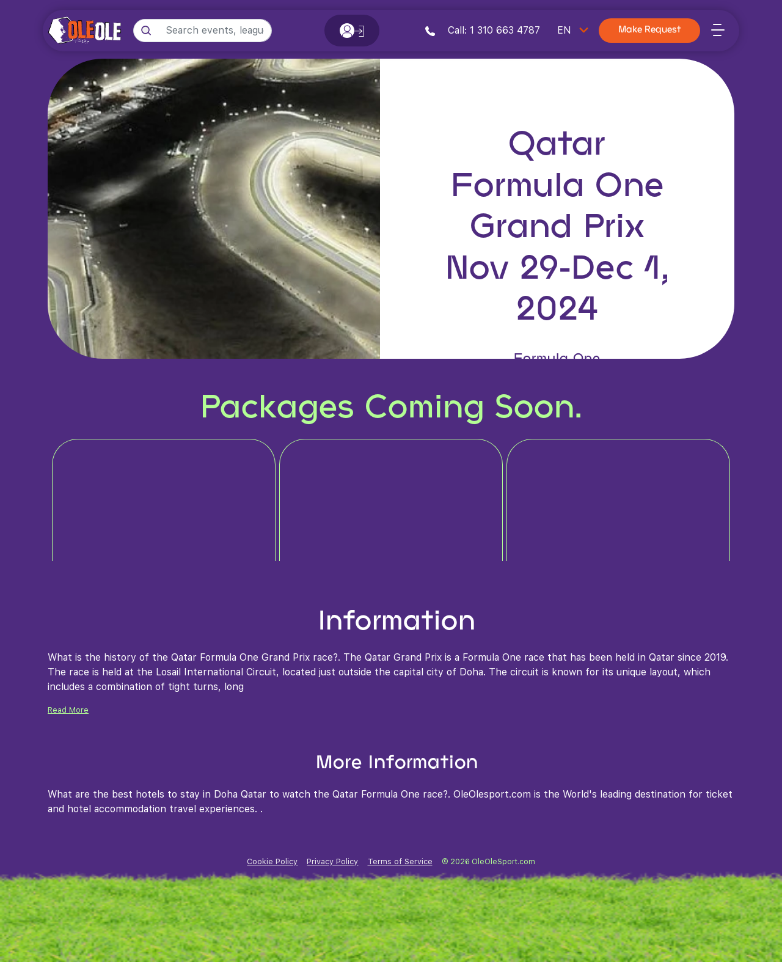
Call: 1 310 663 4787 (482, 30)
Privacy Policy (332, 861)
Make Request (649, 30)
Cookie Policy (272, 861)
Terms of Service (400, 861)
